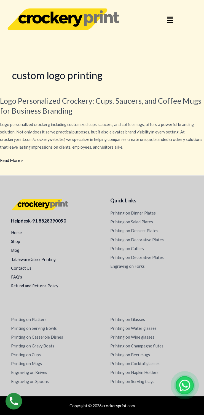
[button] (170, 20)
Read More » (11, 160)
